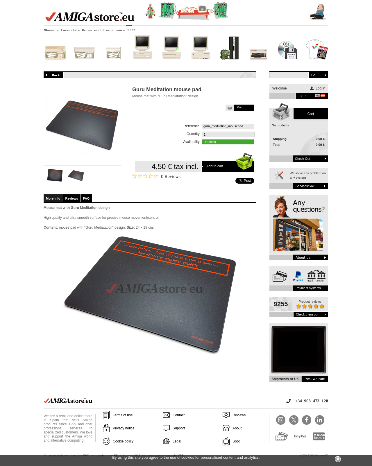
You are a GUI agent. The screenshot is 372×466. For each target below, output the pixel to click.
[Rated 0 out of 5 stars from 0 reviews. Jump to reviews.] (156, 176)
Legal (177, 441)
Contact (179, 415)
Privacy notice (124, 428)
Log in (320, 88)
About (237, 428)
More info (53, 198)
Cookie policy (123, 441)
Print (240, 107)
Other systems (258, 63)
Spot (236, 441)
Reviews (71, 198)
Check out (302, 158)
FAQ (86, 198)
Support (179, 428)
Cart (310, 114)
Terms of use (123, 415)
